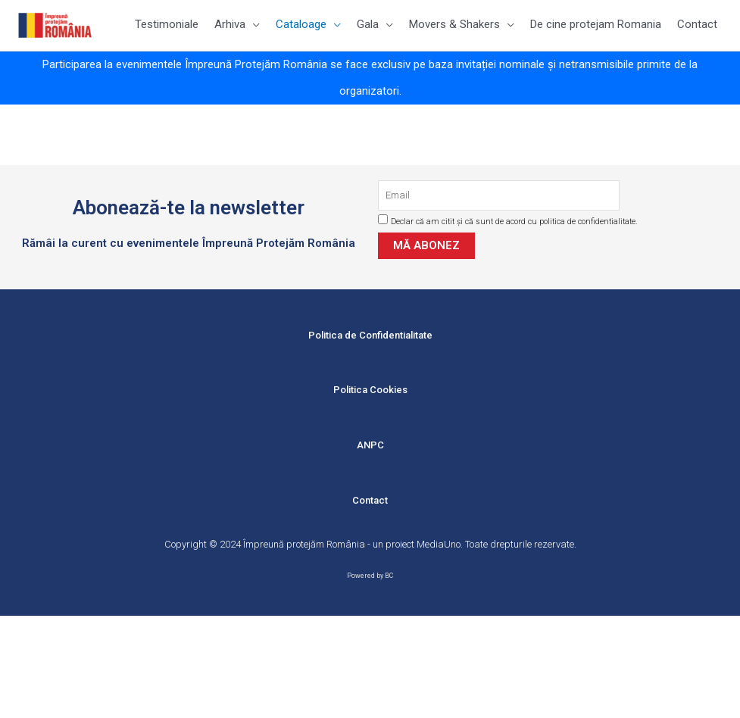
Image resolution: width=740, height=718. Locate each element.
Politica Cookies (370, 389)
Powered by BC (370, 575)
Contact (370, 500)
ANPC (370, 445)
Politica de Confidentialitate (370, 335)
